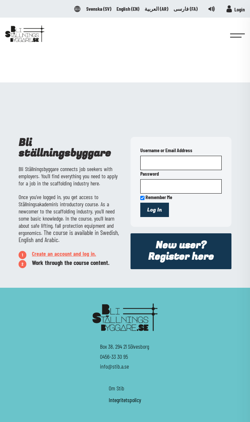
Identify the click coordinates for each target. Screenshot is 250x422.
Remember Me (156, 197)
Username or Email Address (166, 150)
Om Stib (116, 388)
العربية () (156, 9)
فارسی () (186, 9)
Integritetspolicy (125, 399)
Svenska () (98, 9)
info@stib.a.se (114, 366)
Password (149, 173)
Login (235, 8)
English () (128, 9)
